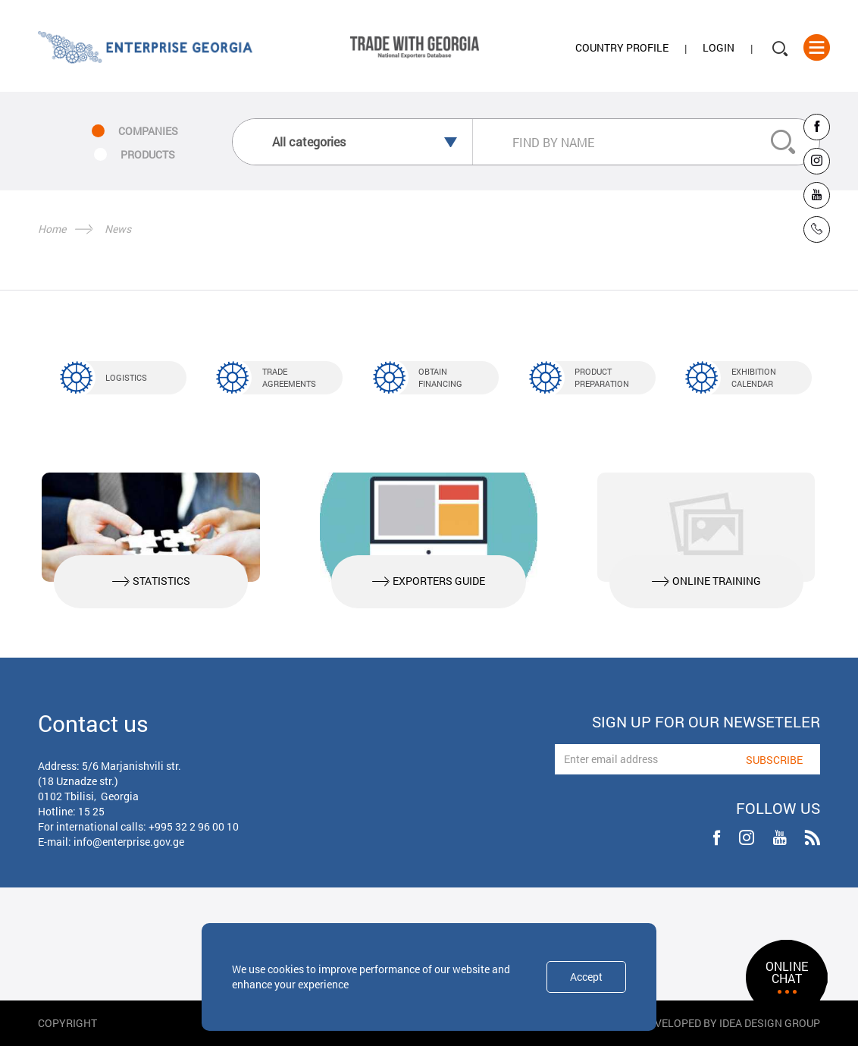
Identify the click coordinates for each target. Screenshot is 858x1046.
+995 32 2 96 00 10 (194, 826)
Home (52, 228)
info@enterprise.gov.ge (129, 841)
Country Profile (622, 48)
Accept (586, 976)
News (118, 228)
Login (718, 48)
